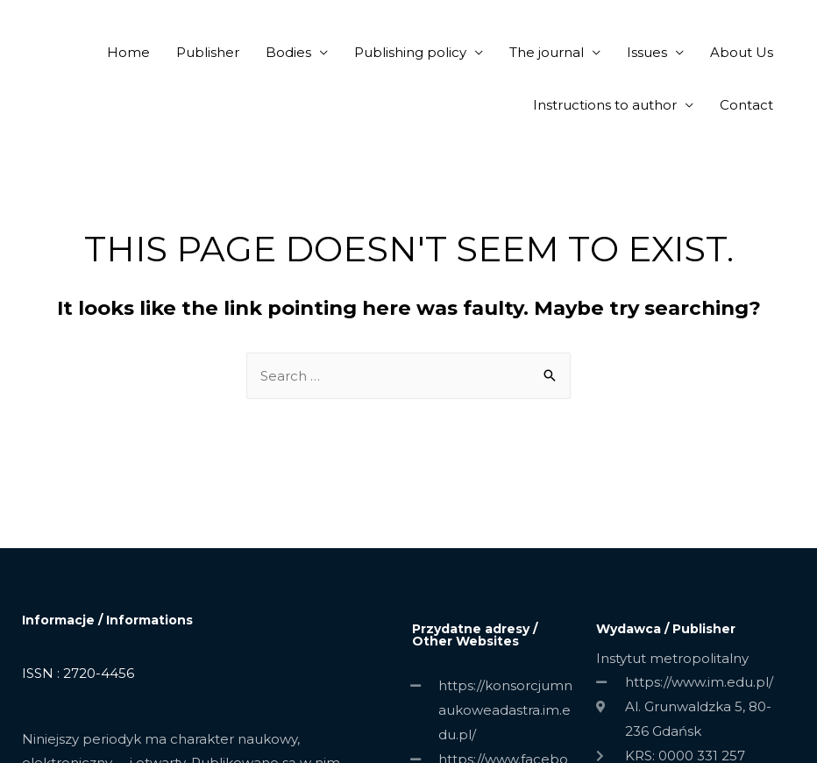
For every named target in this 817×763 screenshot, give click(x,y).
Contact (746, 104)
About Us (741, 52)
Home (128, 52)
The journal (546, 52)
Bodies (288, 52)
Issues (647, 52)
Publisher (207, 52)
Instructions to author (605, 104)
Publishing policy (410, 52)
